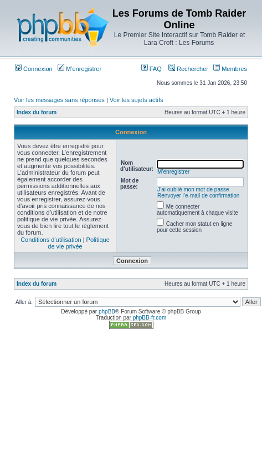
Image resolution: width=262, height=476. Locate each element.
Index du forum (36, 112)
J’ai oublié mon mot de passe (193, 189)
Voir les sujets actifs (136, 100)
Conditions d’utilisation (50, 239)
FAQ (151, 68)
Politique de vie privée (79, 243)
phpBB (107, 311)
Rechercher (188, 68)
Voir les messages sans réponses (59, 100)
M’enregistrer (79, 68)
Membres (230, 68)
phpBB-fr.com (150, 318)
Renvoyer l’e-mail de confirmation (198, 196)
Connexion (34, 68)
